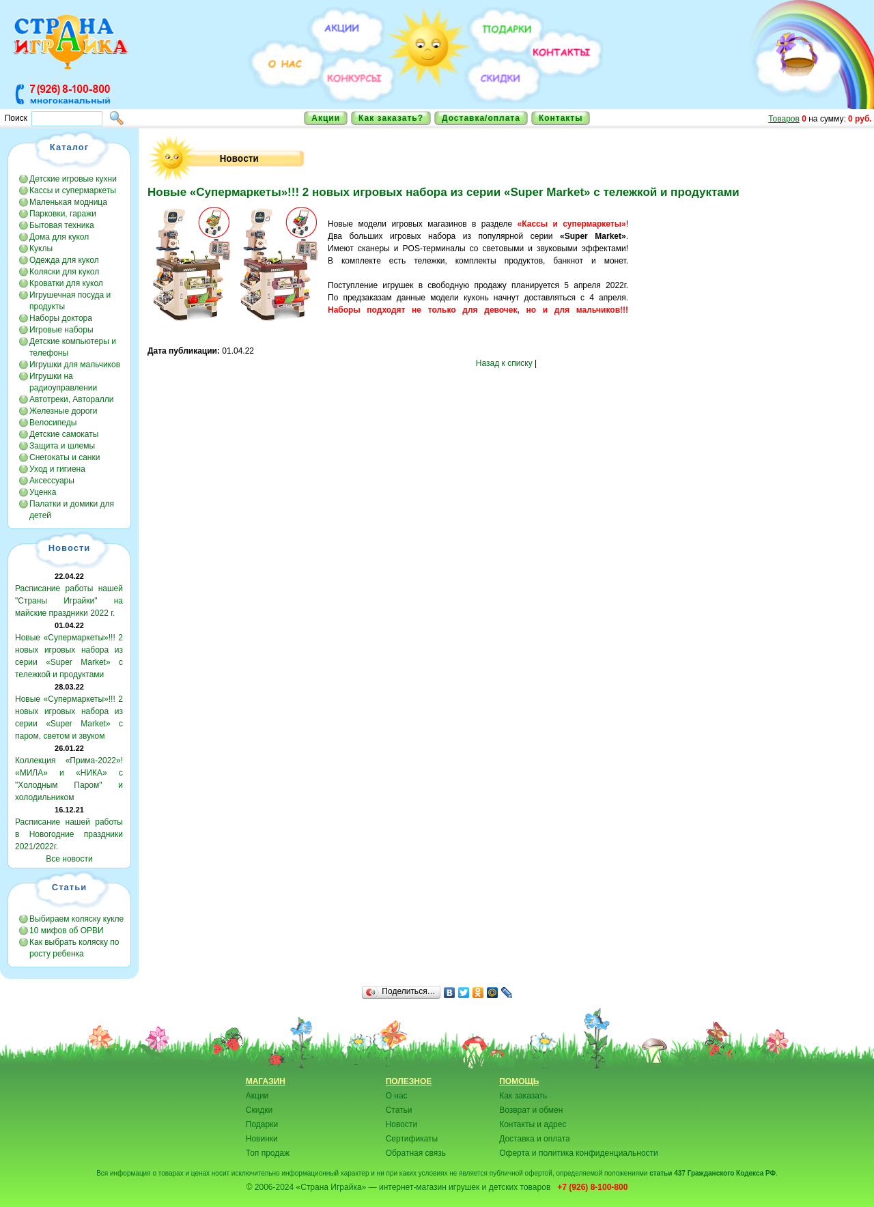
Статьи (399, 1110)
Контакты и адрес (532, 1124)
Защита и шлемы (62, 446)
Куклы (41, 248)
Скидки (259, 1110)
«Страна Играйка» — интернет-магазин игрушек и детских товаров (425, 1187)
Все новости (69, 859)
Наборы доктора (60, 318)
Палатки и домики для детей (71, 509)
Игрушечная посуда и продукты (70, 300)
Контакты (561, 118)
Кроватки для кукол (66, 283)
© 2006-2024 (270, 1187)
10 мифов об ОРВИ (66, 930)
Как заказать (523, 1095)
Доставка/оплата (481, 118)
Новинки (262, 1139)
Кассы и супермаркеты (72, 190)
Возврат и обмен (531, 1110)
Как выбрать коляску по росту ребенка (74, 947)
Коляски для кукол (64, 271)
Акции (325, 118)
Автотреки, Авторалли (71, 399)
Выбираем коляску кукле (76, 919)
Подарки (262, 1124)
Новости (401, 1124)
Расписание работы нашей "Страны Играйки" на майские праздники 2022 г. (69, 601)
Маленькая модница (68, 202)
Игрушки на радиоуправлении (63, 382)
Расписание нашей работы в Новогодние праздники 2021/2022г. (69, 834)
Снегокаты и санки (64, 457)
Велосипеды (52, 422)
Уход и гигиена (57, 469)
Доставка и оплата (534, 1139)
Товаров (784, 119)
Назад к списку (504, 363)
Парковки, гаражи (62, 213)
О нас (397, 1095)
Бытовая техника (61, 225)
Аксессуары (51, 480)
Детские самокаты (63, 434)
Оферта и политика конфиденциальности (578, 1153)
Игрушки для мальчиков (74, 364)
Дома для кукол (59, 237)
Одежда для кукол (64, 260)
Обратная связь (416, 1153)
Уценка (42, 492)
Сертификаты (412, 1139)
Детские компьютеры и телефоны (72, 347)
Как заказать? (390, 118)
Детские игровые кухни (73, 179)
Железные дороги (63, 411)
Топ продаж (268, 1153)
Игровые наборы (61, 330)
